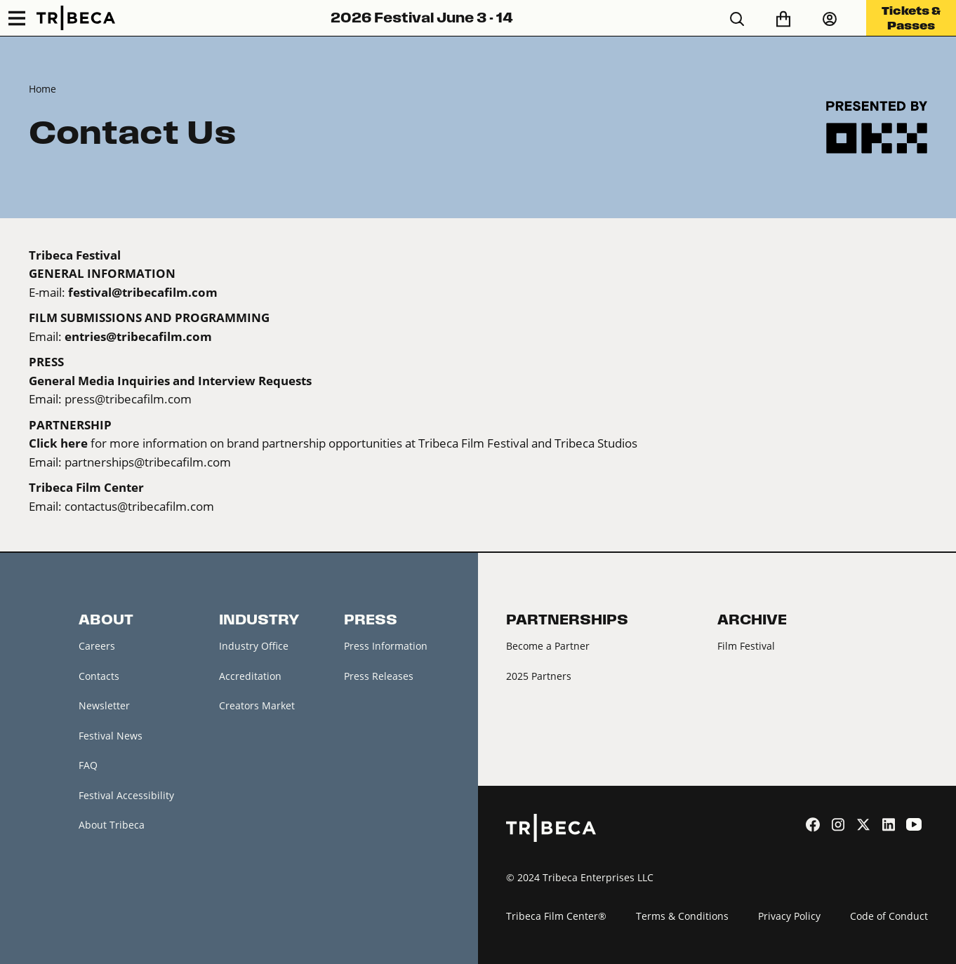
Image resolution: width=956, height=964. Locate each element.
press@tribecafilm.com (128, 398)
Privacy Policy (789, 916)
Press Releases (378, 676)
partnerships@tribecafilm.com (148, 462)
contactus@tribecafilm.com (139, 506)
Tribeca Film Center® (556, 916)
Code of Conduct (889, 916)
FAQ (88, 765)
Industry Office (253, 645)
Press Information (385, 645)
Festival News (110, 735)
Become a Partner (548, 645)
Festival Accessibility (126, 795)
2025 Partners (538, 676)
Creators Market (257, 705)
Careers (97, 645)
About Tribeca (112, 824)
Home (42, 88)
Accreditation (250, 676)
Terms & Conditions (682, 916)
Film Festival (746, 645)
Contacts (99, 676)
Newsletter (104, 705)
